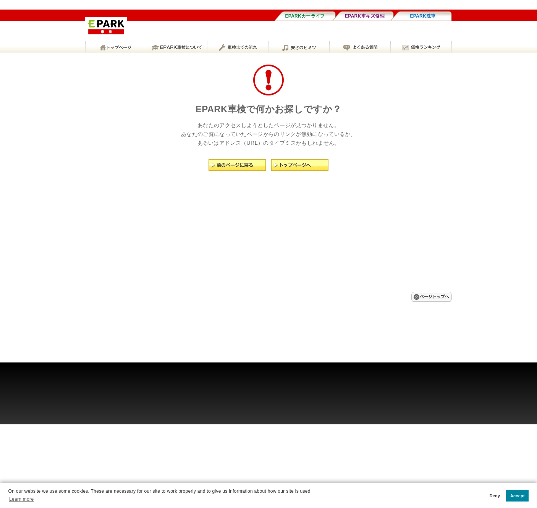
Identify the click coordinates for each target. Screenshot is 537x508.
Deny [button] (495, 495)
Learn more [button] (21, 499)
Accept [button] (517, 495)
